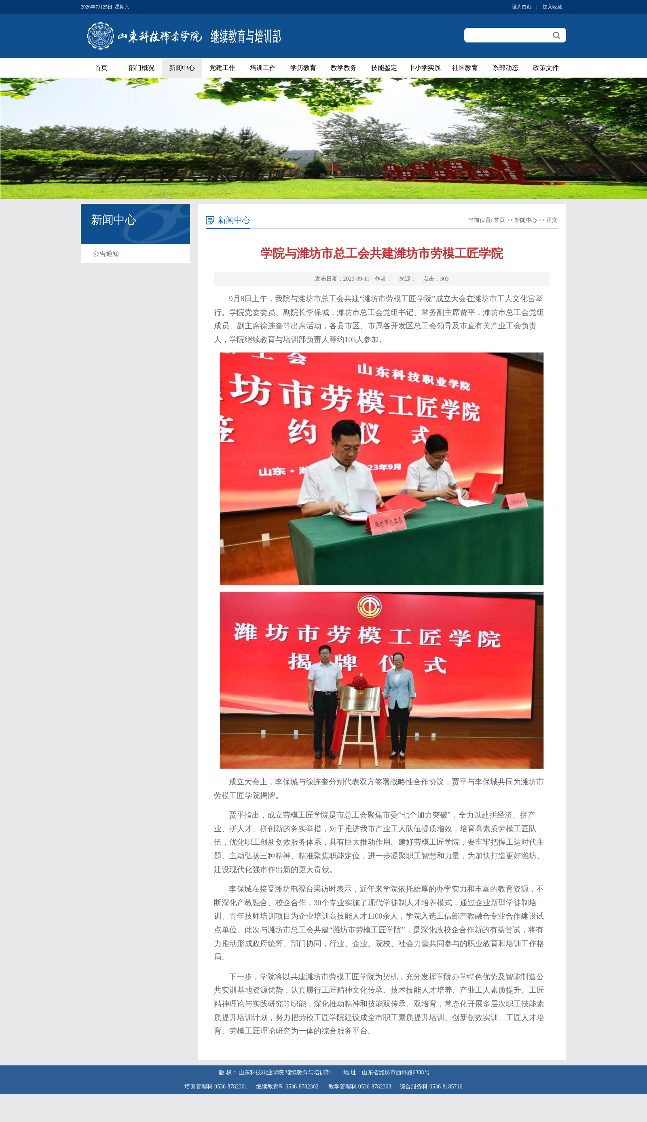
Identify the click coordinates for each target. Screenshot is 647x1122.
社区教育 (465, 67)
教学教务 (344, 67)
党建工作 (222, 67)
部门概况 (141, 67)
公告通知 (106, 253)
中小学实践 (424, 67)
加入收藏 (552, 7)
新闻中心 (182, 67)
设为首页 (521, 7)
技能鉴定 (384, 67)
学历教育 (303, 67)
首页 (101, 67)
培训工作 (263, 67)
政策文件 (546, 67)
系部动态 (505, 67)
